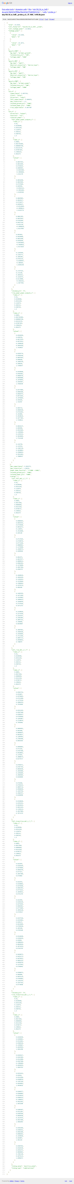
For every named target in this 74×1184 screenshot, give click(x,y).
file (41, 19)
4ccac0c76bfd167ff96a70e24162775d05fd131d (20, 12)
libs (29, 9)
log (46, 19)
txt (66, 1181)
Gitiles (11, 1181)
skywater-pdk (21, 9)
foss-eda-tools (8, 9)
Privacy (17, 1181)
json (70, 1181)
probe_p (51, 12)
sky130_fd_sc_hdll (40, 9)
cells (45, 12)
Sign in (70, 3)
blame (52, 19)
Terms (22, 1181)
